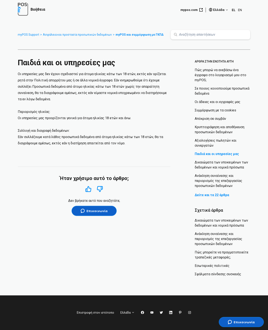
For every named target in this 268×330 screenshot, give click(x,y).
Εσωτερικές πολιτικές (212, 266)
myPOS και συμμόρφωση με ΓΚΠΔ (140, 34)
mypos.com (191, 10)
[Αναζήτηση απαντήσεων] (210, 34)
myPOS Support (28, 34)
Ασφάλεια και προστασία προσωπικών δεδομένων (77, 34)
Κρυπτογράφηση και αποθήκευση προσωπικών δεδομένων (219, 129)
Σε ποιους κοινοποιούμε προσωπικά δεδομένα (222, 90)
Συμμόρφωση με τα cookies (215, 110)
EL (234, 10)
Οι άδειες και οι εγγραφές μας (217, 102)
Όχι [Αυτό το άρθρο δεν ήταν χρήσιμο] (100, 189)
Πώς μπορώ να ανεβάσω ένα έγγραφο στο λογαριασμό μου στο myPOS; (220, 75)
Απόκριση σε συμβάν (210, 119)
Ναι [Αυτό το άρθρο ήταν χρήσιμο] (88, 189)
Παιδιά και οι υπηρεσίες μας (217, 154)
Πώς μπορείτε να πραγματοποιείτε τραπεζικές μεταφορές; (221, 254)
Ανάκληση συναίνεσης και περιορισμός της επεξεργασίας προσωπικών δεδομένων (218, 181)
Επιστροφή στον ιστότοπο (95, 312)
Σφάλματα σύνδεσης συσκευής (218, 274)
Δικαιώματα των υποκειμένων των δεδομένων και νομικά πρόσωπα (221, 164)
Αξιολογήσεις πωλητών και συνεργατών (215, 142)
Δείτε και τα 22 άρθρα (212, 195)
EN (240, 10)
